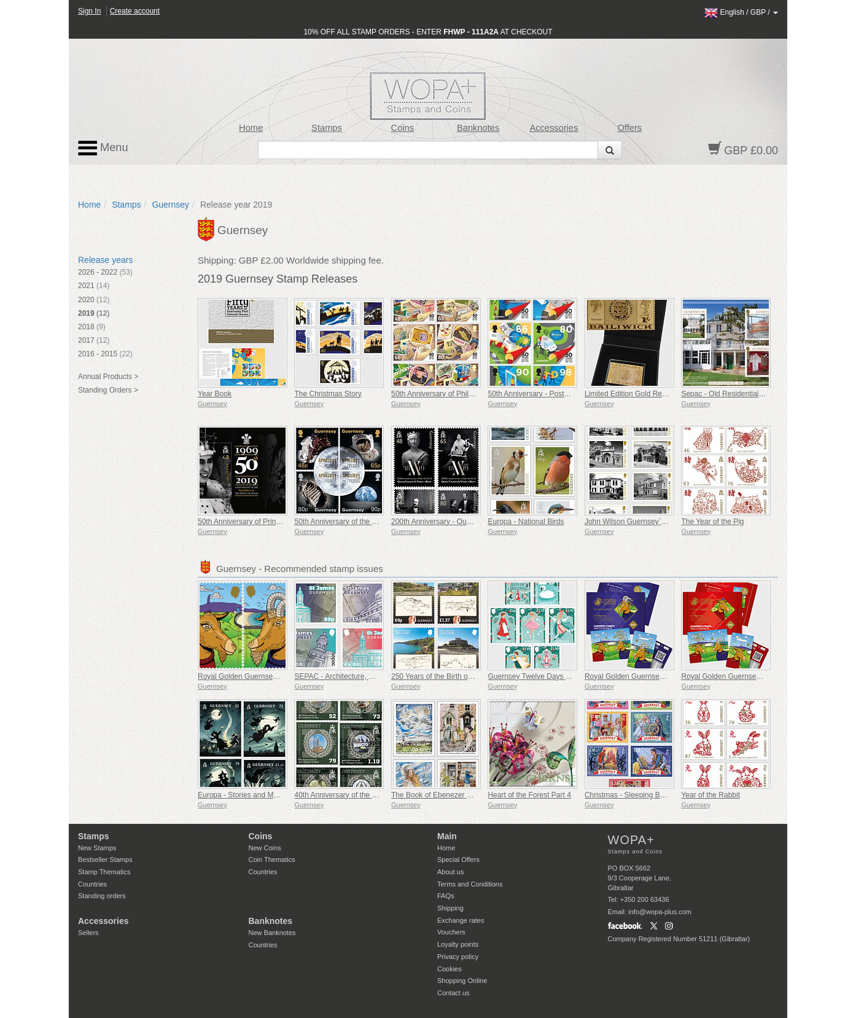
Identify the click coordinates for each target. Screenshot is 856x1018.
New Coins (265, 848)
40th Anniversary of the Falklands (348, 795)
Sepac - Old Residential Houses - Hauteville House (764, 394)
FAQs (445, 895)
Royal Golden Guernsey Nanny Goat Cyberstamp (761, 676)
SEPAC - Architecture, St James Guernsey (363, 676)
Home (251, 128)
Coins (402, 128)
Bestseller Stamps (105, 859)
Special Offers (458, 859)
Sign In (89, 11)
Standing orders (102, 895)
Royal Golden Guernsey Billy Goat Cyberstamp (662, 676)
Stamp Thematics (104, 871)
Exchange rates (460, 920)
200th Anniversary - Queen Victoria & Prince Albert (473, 521)
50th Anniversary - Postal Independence (553, 394)
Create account (135, 11)
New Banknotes (272, 932)
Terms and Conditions (469, 884)
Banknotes (478, 128)
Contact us (453, 992)
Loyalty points (457, 944)
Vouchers (451, 932)
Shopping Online (462, 980)
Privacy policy (457, 956)
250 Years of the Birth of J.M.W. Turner (454, 676)
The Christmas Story (327, 394)
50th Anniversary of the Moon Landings (358, 521)
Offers (629, 128)
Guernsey (170, 204)
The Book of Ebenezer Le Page (442, 795)
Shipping (450, 908)
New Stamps (97, 848)
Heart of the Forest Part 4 (529, 795)
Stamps (326, 128)
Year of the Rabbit (710, 795)
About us (450, 871)
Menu (103, 148)
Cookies (449, 969)
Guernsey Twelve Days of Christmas (547, 676)
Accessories (553, 128)
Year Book (215, 394)
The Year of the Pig (712, 521)
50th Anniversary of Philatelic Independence (463, 394)
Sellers (88, 932)
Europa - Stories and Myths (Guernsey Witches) (276, 795)
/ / (741, 12)
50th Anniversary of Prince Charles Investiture (272, 521)
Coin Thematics (272, 859)
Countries (92, 884)
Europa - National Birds (526, 521)
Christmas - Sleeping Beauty (631, 795)
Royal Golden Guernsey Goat (246, 676)
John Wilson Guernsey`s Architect (640, 521)
